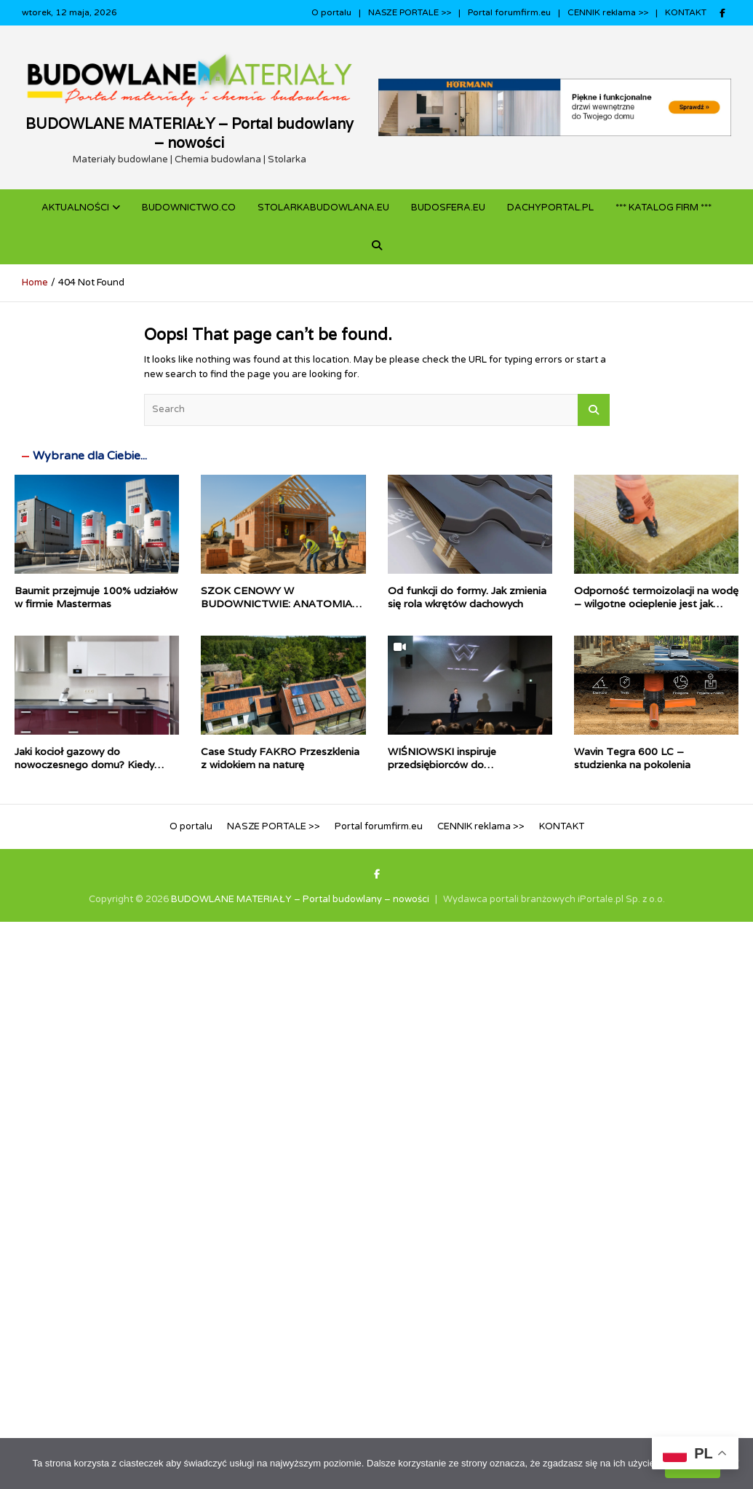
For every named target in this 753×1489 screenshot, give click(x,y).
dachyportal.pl (550, 207)
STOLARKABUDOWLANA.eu (323, 207)
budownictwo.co (189, 207)
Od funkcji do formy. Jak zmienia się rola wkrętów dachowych (467, 597)
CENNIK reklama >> (607, 12)
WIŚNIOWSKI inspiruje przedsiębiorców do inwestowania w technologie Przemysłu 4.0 (456, 771)
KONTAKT (685, 12)
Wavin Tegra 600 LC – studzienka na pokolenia (632, 758)
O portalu (331, 12)
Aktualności (75, 207)
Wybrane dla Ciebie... (90, 456)
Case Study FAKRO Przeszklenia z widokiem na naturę (280, 758)
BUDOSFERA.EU (448, 207)
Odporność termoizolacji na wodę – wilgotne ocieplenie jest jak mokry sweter (656, 603)
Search (594, 410)
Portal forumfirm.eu (509, 12)
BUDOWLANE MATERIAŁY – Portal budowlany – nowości (189, 133)
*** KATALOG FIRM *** (663, 207)
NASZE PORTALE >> (409, 12)
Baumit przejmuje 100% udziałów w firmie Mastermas (96, 597)
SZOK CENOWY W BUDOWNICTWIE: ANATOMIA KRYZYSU (276, 603)
